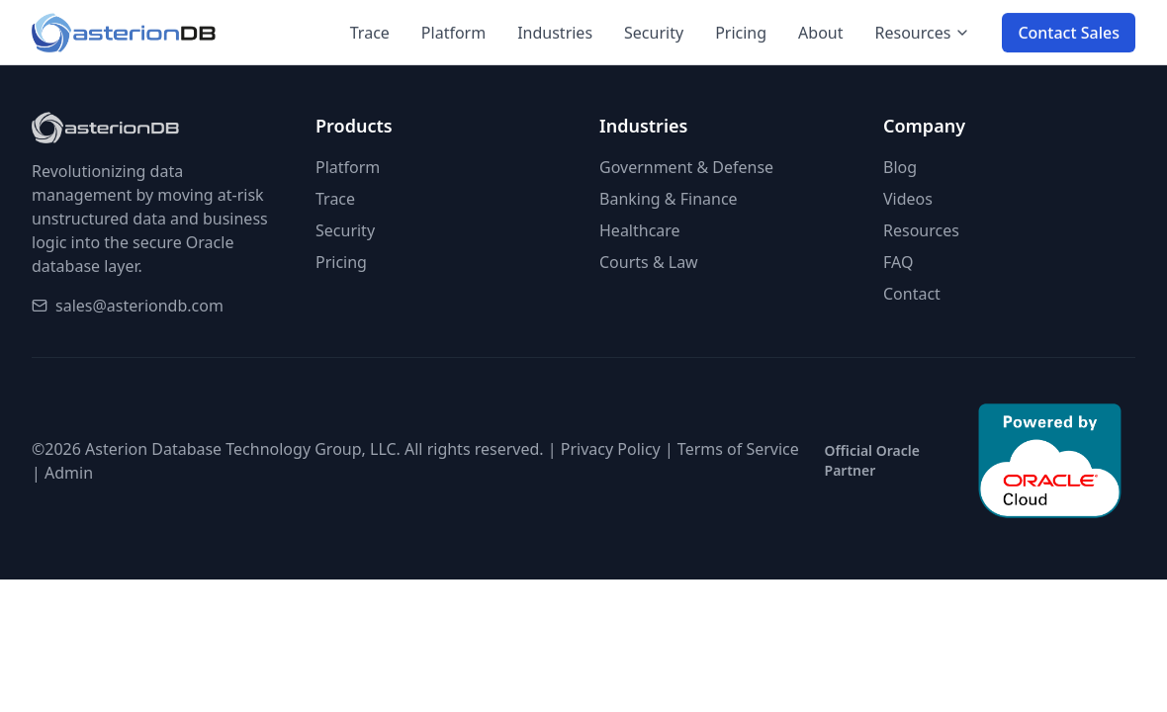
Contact (912, 294)
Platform (453, 33)
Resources (921, 230)
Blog (900, 167)
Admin (69, 473)
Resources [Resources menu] (923, 33)
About (820, 33)
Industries (554, 33)
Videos (908, 199)
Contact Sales (1069, 33)
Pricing (740, 33)
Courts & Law (648, 262)
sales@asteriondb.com (139, 305)
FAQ (898, 262)
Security (653, 33)
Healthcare (639, 230)
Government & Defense (686, 167)
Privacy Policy (611, 449)
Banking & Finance (668, 199)
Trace (370, 33)
